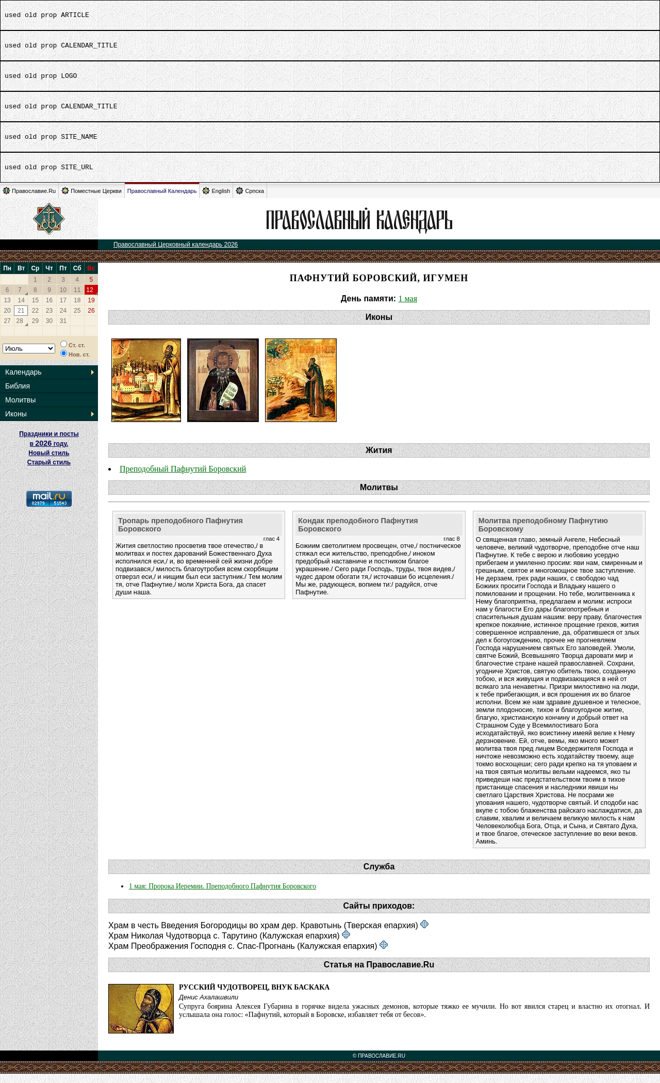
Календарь (23, 381)
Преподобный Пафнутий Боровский (183, 478)
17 (63, 309)
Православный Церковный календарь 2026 (175, 253)
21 (21, 320)
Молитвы (20, 409)
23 (49, 320)
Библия (17, 395)
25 (77, 320)
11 (77, 299)
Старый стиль (49, 471)
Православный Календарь (162, 200)
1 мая (408, 307)
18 (77, 309)
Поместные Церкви (91, 200)
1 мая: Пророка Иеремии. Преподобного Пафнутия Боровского (222, 895)
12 (89, 299)
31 (63, 330)
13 (7, 309)
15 (35, 309)
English (216, 200)
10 (63, 299)
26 (91, 320)
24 (63, 320)
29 (35, 330)
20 (7, 320)
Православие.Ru (29, 200)
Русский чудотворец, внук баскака (254, 996)
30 (49, 330)
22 (35, 320)
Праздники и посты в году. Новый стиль (49, 453)
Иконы (16, 423)
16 (49, 309)
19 (91, 309)
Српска (250, 200)
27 (7, 330)
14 (21, 309)
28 (19, 330)
